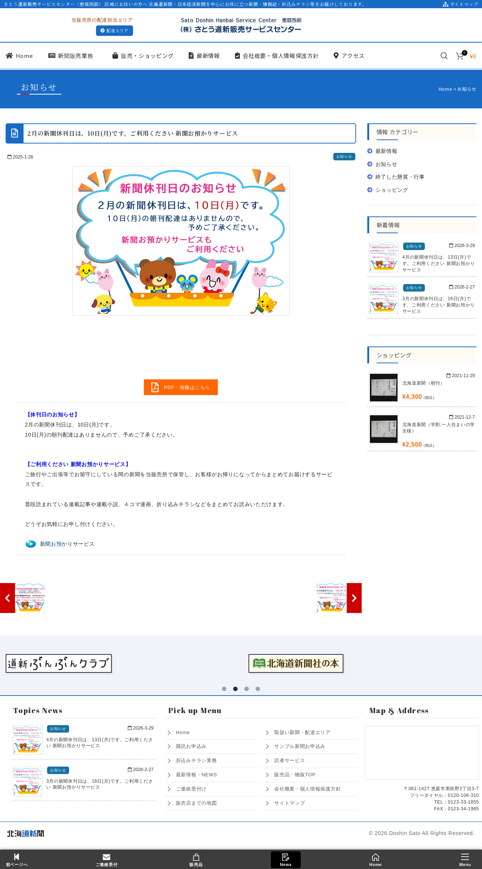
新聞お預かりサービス (67, 544)
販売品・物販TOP (295, 773)
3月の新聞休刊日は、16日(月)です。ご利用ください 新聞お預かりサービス (438, 305)
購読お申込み (191, 745)
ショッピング (392, 190)
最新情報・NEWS (196, 773)
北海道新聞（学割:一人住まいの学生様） (438, 428)
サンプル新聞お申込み (299, 745)
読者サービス (289, 759)
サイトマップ (460, 4)
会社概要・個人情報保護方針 (307, 787)
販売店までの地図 (196, 801)
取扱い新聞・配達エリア (302, 731)
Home (183, 731)
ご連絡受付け (191, 787)
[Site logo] (241, 25)
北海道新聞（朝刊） (423, 383)
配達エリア (115, 30)
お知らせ (344, 156)
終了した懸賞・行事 (400, 177)
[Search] (444, 55)
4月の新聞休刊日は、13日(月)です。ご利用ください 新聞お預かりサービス (438, 263)
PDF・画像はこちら (180, 387)
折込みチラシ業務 (196, 759)
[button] (224, 687)
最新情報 (387, 151)
